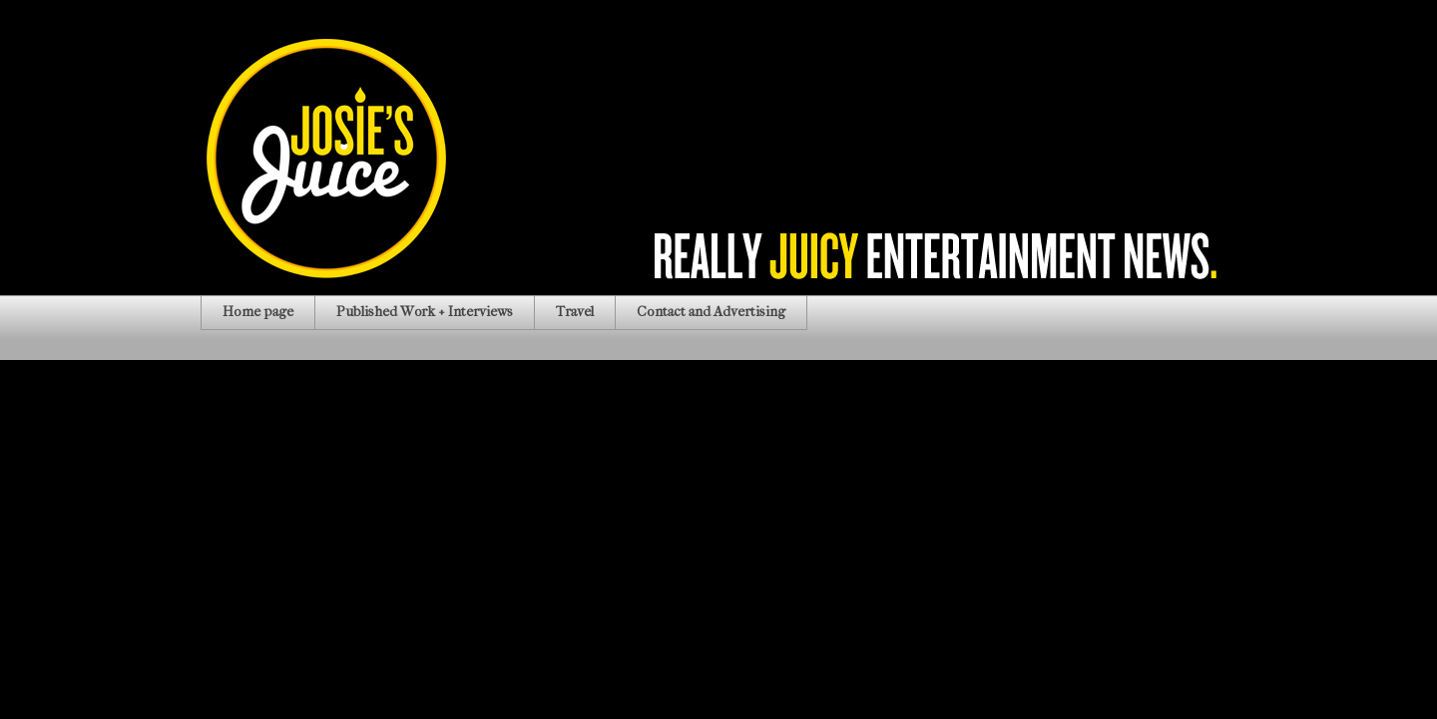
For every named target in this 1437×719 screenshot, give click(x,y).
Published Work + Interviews (424, 311)
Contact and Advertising (711, 311)
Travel (575, 311)
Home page (258, 311)
